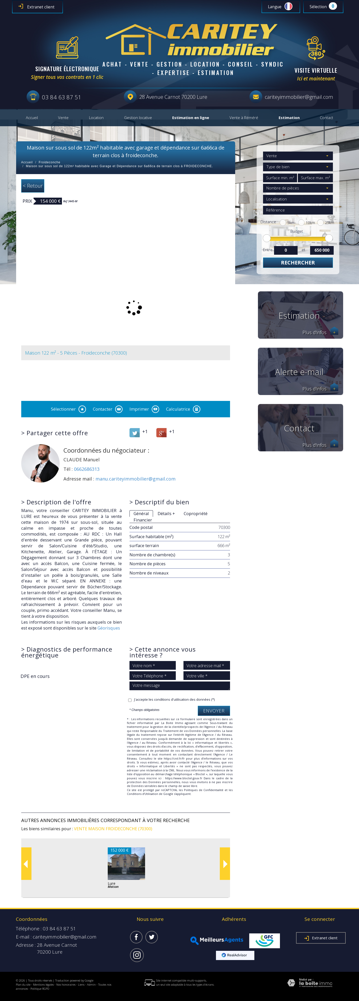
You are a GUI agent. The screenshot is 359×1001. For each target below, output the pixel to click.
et (303, 249)
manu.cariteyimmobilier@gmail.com (135, 479)
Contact (326, 117)
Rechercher (298, 262)
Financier (143, 520)
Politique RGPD (39, 989)
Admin (91, 984)
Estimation (289, 117)
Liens (81, 984)
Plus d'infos (320, 332)
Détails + (166, 513)
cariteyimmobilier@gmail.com (299, 96)
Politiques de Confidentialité (203, 790)
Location (96, 117)
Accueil (32, 117)
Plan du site (23, 984)
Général (141, 513)
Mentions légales (43, 984)
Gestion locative (138, 117)
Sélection (318, 6)
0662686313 (87, 469)
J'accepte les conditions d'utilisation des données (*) (174, 699)
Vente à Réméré (244, 117)
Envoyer (214, 711)
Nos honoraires (65, 984)
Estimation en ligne (190, 117)
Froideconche (49, 162)
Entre (267, 249)
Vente (63, 117)
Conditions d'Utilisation (142, 794)
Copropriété (196, 513)
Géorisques (108, 628)
